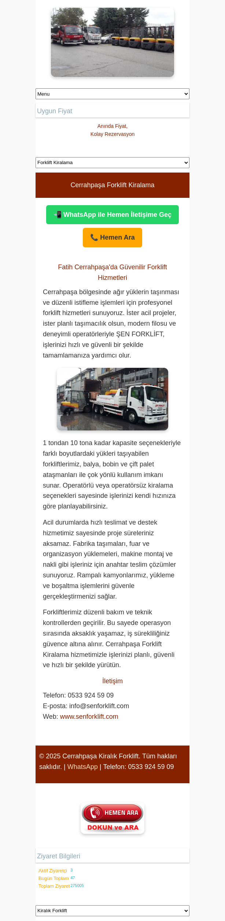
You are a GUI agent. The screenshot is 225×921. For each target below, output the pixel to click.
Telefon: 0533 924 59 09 (138, 766)
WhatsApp (82, 766)
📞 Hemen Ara (112, 237)
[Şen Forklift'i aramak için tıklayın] (112, 818)
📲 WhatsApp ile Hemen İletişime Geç (112, 214)
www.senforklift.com (89, 716)
